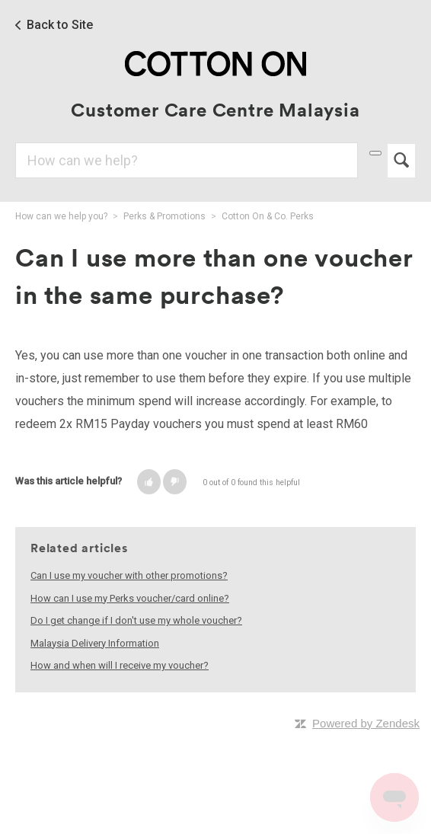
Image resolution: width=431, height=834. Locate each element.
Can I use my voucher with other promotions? (129, 575)
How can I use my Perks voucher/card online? (129, 598)
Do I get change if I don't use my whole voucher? (136, 620)
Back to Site (60, 25)
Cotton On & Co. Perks (268, 216)
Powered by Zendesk (366, 723)
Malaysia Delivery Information (94, 643)
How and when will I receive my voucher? (119, 665)
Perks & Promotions (164, 216)
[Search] (186, 160)
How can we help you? (61, 216)
